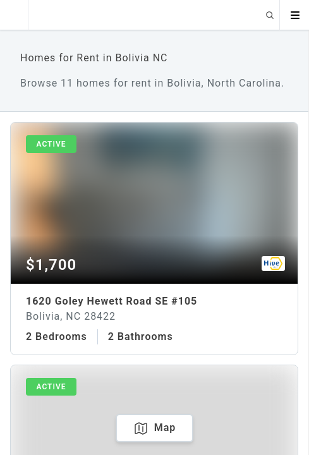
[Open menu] (294, 15)
